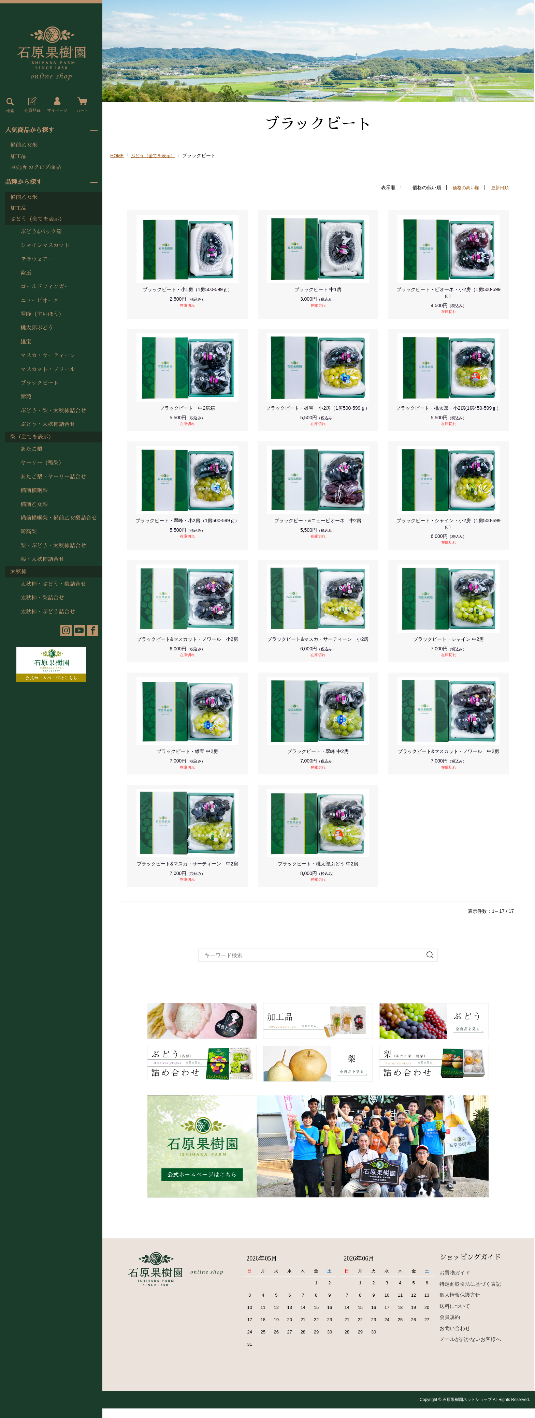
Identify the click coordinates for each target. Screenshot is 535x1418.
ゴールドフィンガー (45, 286)
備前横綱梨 (34, 490)
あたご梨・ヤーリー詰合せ (53, 477)
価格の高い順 (463, 187)
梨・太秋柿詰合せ (42, 559)
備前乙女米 (24, 145)
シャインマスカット (45, 245)
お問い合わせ (454, 1338)
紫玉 (25, 273)
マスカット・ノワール (47, 369)
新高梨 (28, 531)
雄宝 (25, 342)
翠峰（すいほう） (42, 314)
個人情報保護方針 (459, 1304)
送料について (454, 1315)
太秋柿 (18, 571)
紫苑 (25, 396)
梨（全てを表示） (32, 437)
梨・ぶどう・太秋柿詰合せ (53, 545)
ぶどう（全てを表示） (37, 219)
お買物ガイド (454, 1282)
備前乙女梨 (34, 504)
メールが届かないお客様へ (470, 1349)
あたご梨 (31, 449)
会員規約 (449, 1326)
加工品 (18, 156)
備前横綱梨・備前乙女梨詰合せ (58, 518)
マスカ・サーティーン (47, 355)
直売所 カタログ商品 (35, 167)
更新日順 (499, 187)
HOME (117, 155)
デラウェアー (36, 259)
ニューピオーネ (39, 300)
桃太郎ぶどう (36, 328)
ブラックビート (39, 383)
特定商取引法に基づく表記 (470, 1293)
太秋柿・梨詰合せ (42, 598)
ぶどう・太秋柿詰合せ (47, 424)
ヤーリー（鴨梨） (42, 463)
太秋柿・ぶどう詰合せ (47, 612)
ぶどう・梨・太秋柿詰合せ (53, 410)
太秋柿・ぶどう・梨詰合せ (53, 584)
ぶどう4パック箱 (41, 232)
